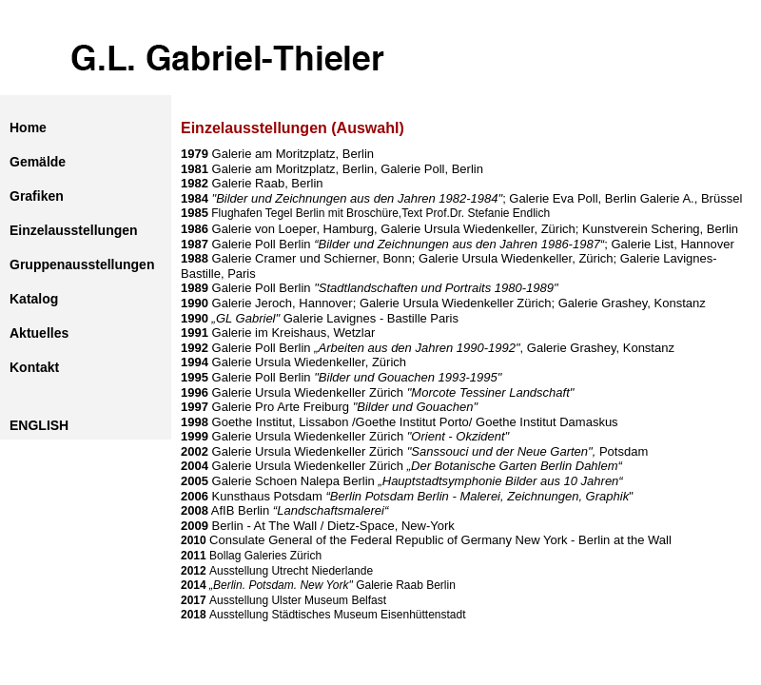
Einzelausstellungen (74, 230)
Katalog (34, 298)
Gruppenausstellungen (82, 264)
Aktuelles (39, 333)
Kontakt (34, 367)
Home (28, 127)
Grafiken (37, 196)
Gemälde (38, 161)
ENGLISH (39, 425)
